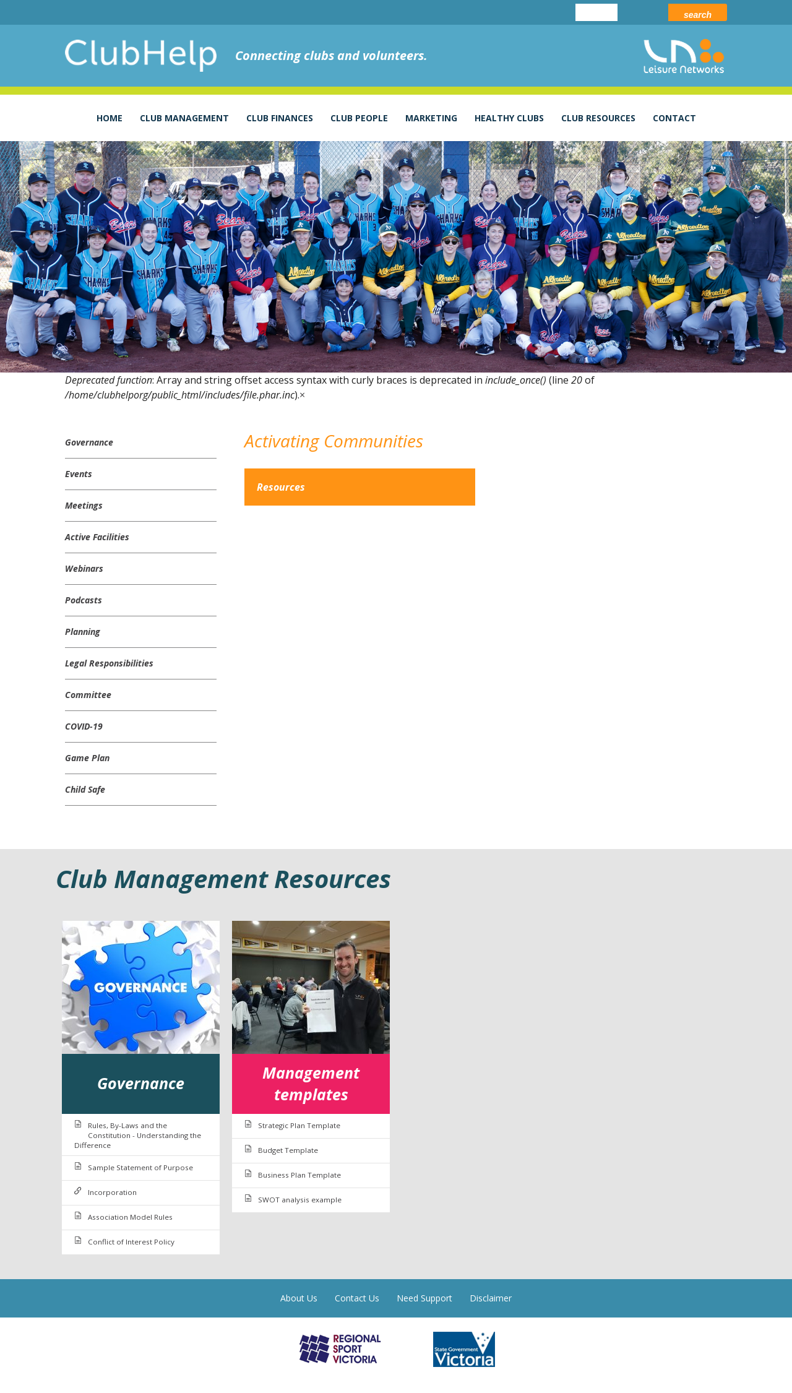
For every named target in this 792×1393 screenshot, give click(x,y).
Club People (359, 118)
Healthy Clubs (509, 118)
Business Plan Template (299, 1175)
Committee (88, 695)
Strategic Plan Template (299, 1125)
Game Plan (87, 758)
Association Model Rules (130, 1217)
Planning (82, 631)
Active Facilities (97, 537)
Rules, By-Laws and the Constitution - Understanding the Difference (137, 1135)
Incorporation (112, 1192)
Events (78, 474)
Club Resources (598, 118)
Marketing (431, 118)
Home (110, 118)
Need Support (424, 1298)
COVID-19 (84, 726)
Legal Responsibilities (109, 663)
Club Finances (279, 118)
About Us (298, 1298)
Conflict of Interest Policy (131, 1241)
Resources (281, 487)
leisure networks (684, 56)
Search (698, 15)
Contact (674, 118)
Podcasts (83, 600)
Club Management (184, 118)
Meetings (84, 505)
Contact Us (357, 1298)
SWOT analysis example (300, 1199)
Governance (89, 442)
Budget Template (288, 1150)
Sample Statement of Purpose (140, 1167)
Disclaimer (491, 1298)
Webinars (84, 568)
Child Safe (85, 789)
